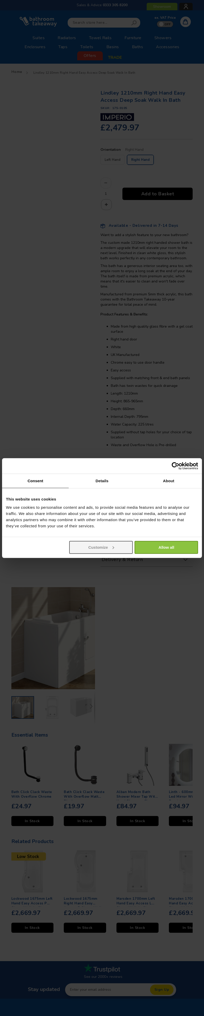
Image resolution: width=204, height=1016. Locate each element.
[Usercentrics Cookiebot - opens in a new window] (175, 466)
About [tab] (168, 481)
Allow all (166, 547)
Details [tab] (102, 481)
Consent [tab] (35, 481)
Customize (101, 547)
